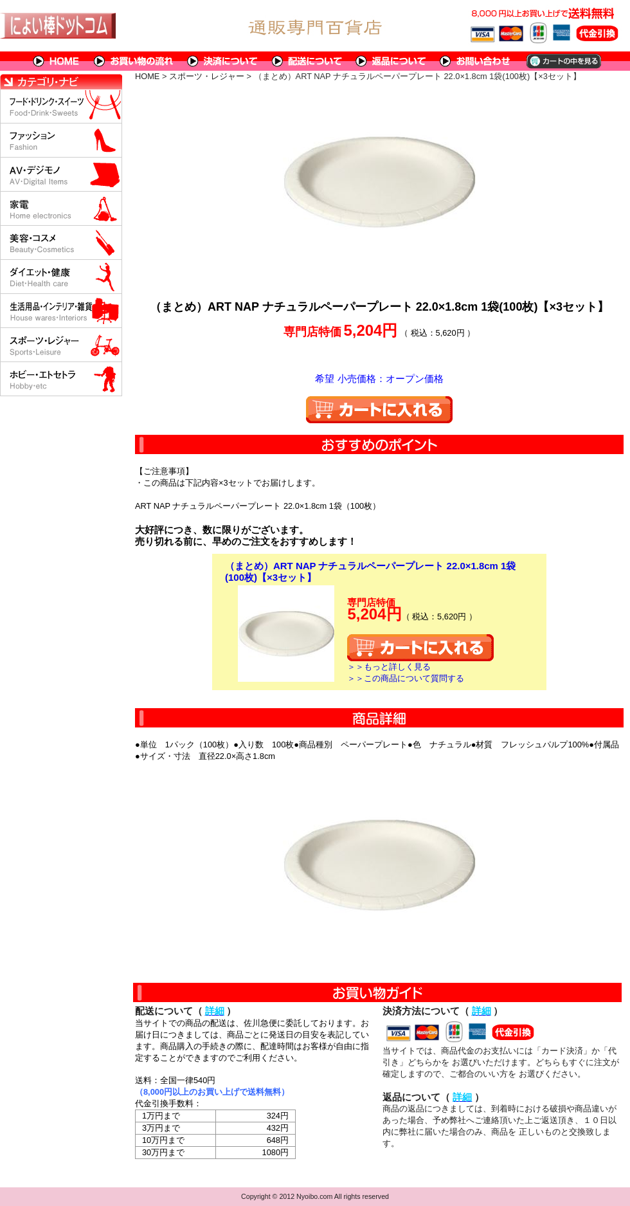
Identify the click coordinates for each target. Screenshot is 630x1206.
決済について (223, 61)
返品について (391, 61)
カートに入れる (379, 409)
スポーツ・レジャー (206, 76)
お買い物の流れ (134, 61)
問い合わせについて (475, 61)
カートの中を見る (563, 61)
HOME (56, 61)
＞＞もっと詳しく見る (389, 667)
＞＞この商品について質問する (405, 678)
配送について (307, 61)
